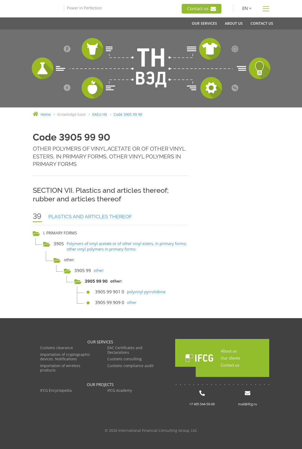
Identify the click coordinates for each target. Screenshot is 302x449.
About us (229, 351)
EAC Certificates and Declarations (124, 350)
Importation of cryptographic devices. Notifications (65, 357)
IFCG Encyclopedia (56, 390)
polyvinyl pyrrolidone (146, 291)
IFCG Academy (119, 390)
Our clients (230, 358)
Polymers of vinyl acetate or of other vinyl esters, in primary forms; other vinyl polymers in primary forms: (127, 246)
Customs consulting (124, 359)
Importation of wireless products (60, 368)
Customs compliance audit (130, 366)
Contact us (201, 8)
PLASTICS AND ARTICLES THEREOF (90, 216)
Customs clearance (56, 348)
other (131, 302)
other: (99, 270)
